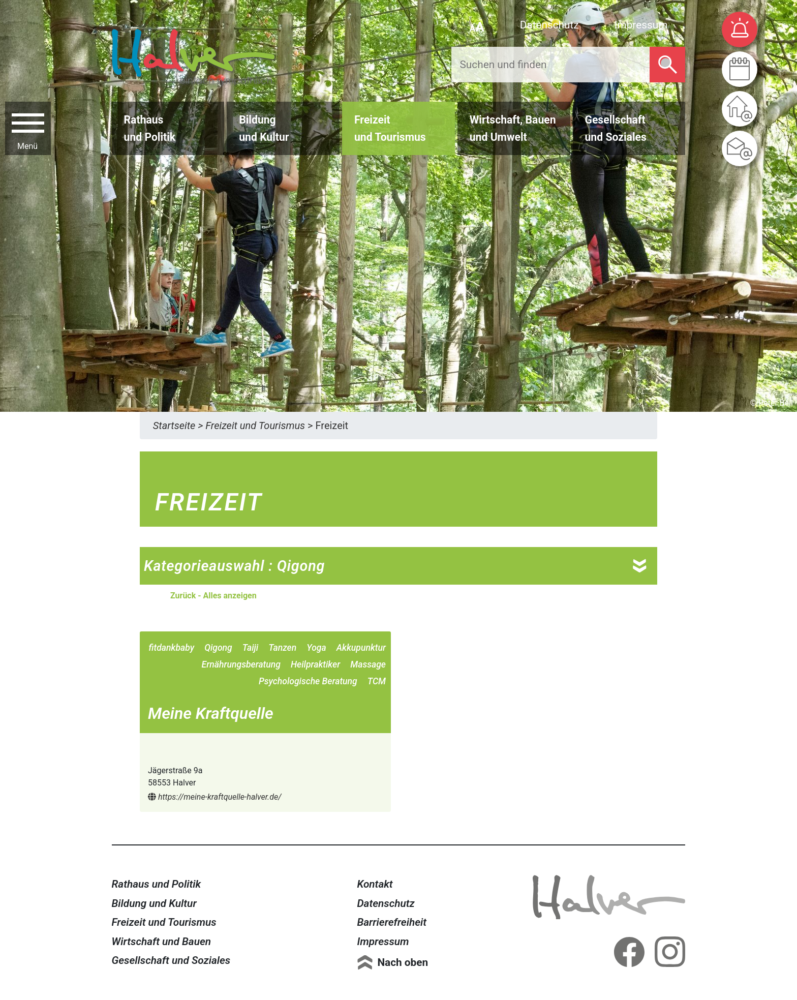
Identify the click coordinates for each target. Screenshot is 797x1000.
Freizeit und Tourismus (164, 922)
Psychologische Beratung (308, 681)
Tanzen (282, 648)
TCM (376, 681)
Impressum (641, 25)
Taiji (250, 648)
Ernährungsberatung (241, 664)
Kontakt (374, 884)
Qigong (218, 648)
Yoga (316, 648)
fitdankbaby (172, 648)
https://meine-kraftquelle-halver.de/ (215, 797)
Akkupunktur (361, 648)
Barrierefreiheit (391, 922)
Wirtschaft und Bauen (161, 941)
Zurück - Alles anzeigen (213, 595)
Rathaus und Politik (156, 884)
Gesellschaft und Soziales (171, 960)
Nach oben (402, 962)
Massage (368, 664)
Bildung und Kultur (154, 903)
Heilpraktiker (315, 664)
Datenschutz (549, 25)
